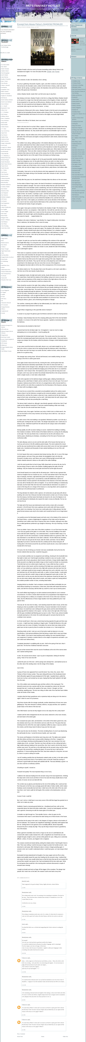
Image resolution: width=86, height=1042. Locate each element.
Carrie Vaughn (4, 211)
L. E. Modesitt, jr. (5, 155)
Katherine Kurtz (5, 139)
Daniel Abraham (5, 68)
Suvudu (3, 313)
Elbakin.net (4, 345)
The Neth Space (76, 180)
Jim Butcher (4, 87)
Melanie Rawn (4, 176)
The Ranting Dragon (77, 184)
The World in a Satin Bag (78, 197)
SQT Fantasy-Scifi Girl (77, 158)
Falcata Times (75, 99)
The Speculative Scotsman (78, 190)
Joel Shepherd (4, 193)
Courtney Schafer (5, 186)
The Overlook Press (6, 273)
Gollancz (3, 246)
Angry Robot (4, 238)
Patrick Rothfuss (5, 180)
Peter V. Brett (4, 81)
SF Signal (3, 292)
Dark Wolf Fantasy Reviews (78, 89)
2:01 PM (23, 1014)
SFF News (3, 298)
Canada (49, 71)
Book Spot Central (5, 337)
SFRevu (3, 309)
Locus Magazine (5, 290)
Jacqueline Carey (5, 89)
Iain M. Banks (4, 75)
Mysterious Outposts (77, 127)
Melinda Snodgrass (5, 197)
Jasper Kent (4, 133)
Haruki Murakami (5, 162)
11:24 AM (24, 985)
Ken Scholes (4, 188)
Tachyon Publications (6, 271)
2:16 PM (23, 887)
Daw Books (4, 244)
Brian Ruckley (4, 182)
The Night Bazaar (76, 182)
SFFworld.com (4, 329)
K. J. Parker (4, 170)
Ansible (3, 294)
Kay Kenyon (4, 135)
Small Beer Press (5, 265)
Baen (2, 240)
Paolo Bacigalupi (5, 73)
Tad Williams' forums (6, 351)
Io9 (2, 300)
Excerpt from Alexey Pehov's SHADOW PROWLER (40, 24)
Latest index (75, 30)
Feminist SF (75, 109)
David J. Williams (5, 219)
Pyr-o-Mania (75, 135)
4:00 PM (23, 999)
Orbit (2, 253)
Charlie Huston (4, 126)
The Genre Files (76, 172)
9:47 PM (23, 919)
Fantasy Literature (76, 105)
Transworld (4, 277)
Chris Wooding (4, 226)
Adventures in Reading (77, 85)
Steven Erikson (4, 104)
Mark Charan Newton (6, 164)
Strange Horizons (5, 307)
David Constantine (5, 93)
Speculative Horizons (77, 156)
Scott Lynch (4, 145)
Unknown (24, 958)
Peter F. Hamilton (5, 118)
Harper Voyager (5, 249)
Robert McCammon (6, 149)
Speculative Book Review (78, 150)
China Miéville (4, 153)
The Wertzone (75, 194)
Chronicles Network (6, 302)
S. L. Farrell (4, 106)
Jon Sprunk (4, 201)
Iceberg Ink (75, 123)
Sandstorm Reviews (77, 143)
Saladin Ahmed (5, 71)
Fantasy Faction (76, 103)
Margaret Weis (4, 217)
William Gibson (5, 116)
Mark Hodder (4, 124)
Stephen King (4, 137)
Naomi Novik (4, 166)
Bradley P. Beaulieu (6, 79)
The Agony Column (77, 164)
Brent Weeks (4, 215)
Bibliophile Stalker (76, 87)
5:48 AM (23, 932)
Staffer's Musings (76, 160)
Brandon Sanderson (6, 184)
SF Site (3, 296)
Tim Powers (4, 172)
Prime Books (4, 259)
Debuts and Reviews (77, 95)
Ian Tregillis (4, 209)
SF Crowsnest (4, 304)
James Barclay (4, 77)
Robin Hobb (4, 122)
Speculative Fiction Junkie (78, 152)
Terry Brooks (4, 83)
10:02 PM (24, 953)
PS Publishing (4, 261)
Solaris (3, 267)
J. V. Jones (3, 128)
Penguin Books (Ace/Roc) (7, 257)
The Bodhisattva (76, 166)
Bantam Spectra (5, 242)
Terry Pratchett (4, 174)
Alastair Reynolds (5, 178)
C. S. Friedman (4, 112)
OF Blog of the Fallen (77, 129)
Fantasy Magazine (76, 107)
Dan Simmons (4, 195)
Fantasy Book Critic (77, 101)
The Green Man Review (78, 174)
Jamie (23, 924)
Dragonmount (4, 335)
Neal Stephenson (5, 203)
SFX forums (4, 343)
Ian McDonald (4, 151)
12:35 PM (24, 971)
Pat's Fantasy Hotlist (43, 5)
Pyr (2, 263)
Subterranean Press (5, 269)
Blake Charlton (4, 91)
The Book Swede (76, 170)
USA (53, 71)
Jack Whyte (4, 224)
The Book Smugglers (77, 168)
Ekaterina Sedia (5, 190)
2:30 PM (23, 906)
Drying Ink (74, 97)
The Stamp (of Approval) (78, 192)
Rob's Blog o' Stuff (76, 141)
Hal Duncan (4, 97)
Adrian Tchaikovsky (6, 207)
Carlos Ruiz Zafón (5, 228)
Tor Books (3, 275)
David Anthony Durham (7, 99)
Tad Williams (4, 222)
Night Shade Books (5, 251)
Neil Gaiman (4, 114)
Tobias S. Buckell (5, 85)
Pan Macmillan (4, 255)
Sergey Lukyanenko (6, 143)
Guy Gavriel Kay (5, 131)
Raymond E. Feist (5, 108)
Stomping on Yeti (76, 162)
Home (42, 1036)
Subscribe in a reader (5, 52)
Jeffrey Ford (4, 110)
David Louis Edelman (6, 102)
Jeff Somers (4, 199)
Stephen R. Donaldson (6, 95)
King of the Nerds (76, 125)
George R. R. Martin (6, 147)
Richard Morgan (5, 159)
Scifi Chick (75, 145)
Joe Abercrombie (5, 64)
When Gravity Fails (77, 201)
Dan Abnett (4, 66)
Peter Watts (4, 213)
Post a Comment (21, 1034)
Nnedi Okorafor (5, 168)
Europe (57, 71)
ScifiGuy (74, 147)
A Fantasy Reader (76, 83)
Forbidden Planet (76, 111)
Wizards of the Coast (6, 279)
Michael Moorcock (5, 157)
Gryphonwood (4, 311)
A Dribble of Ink (76, 81)
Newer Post (20, 1036)
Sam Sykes (3, 205)
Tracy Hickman (5, 120)
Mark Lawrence (5, 141)
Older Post (65, 1036)
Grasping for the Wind (77, 121)
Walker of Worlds (76, 199)
